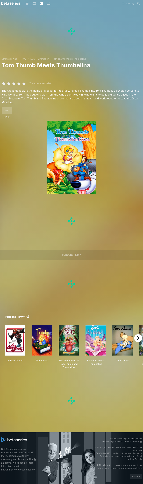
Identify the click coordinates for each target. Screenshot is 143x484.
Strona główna (9, 58)
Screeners (126, 453)
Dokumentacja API (109, 441)
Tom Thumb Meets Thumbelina (69, 58)
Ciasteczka (120, 447)
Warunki (131, 447)
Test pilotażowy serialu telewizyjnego (117, 456)
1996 (32, 58)
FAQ (121, 441)
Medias (116, 453)
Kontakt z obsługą (133, 441)
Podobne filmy (71, 254)
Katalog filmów (135, 438)
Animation (43, 58)
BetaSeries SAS (103, 453)
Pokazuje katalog (118, 438)
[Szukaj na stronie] (139, 3)
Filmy (23, 58)
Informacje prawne (104, 447)
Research (137, 453)
